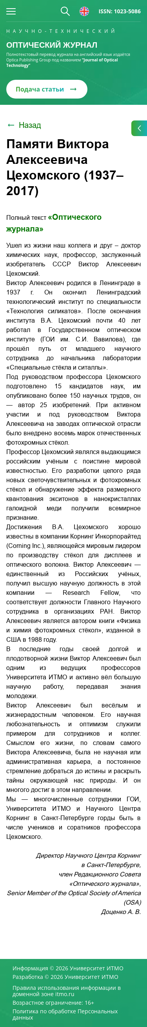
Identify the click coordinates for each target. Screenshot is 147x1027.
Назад (23, 125)
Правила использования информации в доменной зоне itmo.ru (67, 991)
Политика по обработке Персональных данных (65, 1014)
